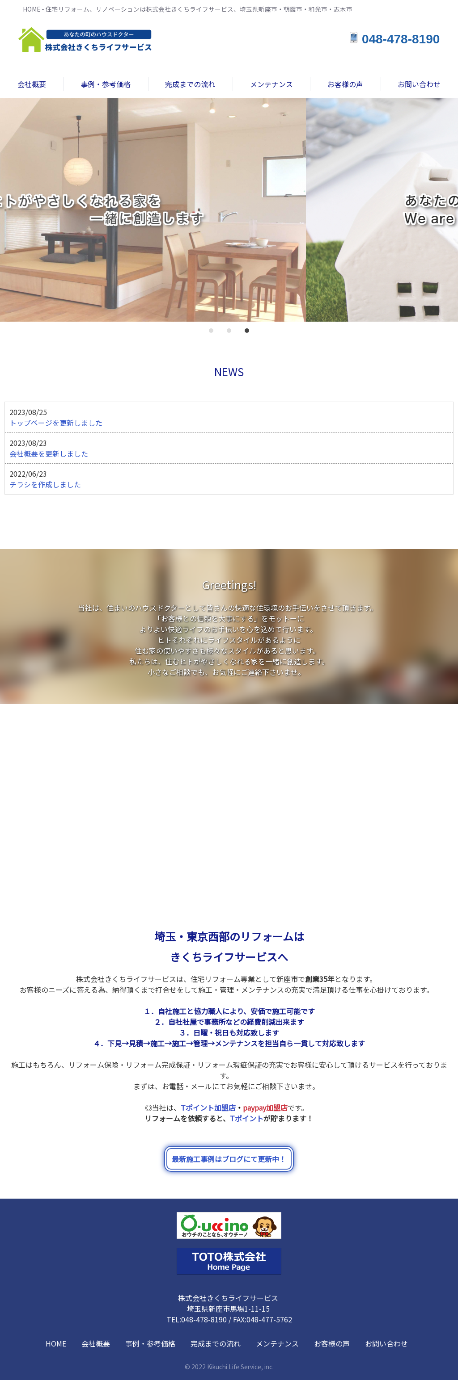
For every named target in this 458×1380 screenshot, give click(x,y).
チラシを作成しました (45, 484)
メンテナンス (277, 1343)
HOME (56, 1343)
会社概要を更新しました (48, 453)
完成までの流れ (216, 1343)
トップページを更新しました (55, 422)
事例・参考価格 (150, 1343)
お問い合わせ (386, 1343)
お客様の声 (332, 1343)
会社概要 (95, 1343)
